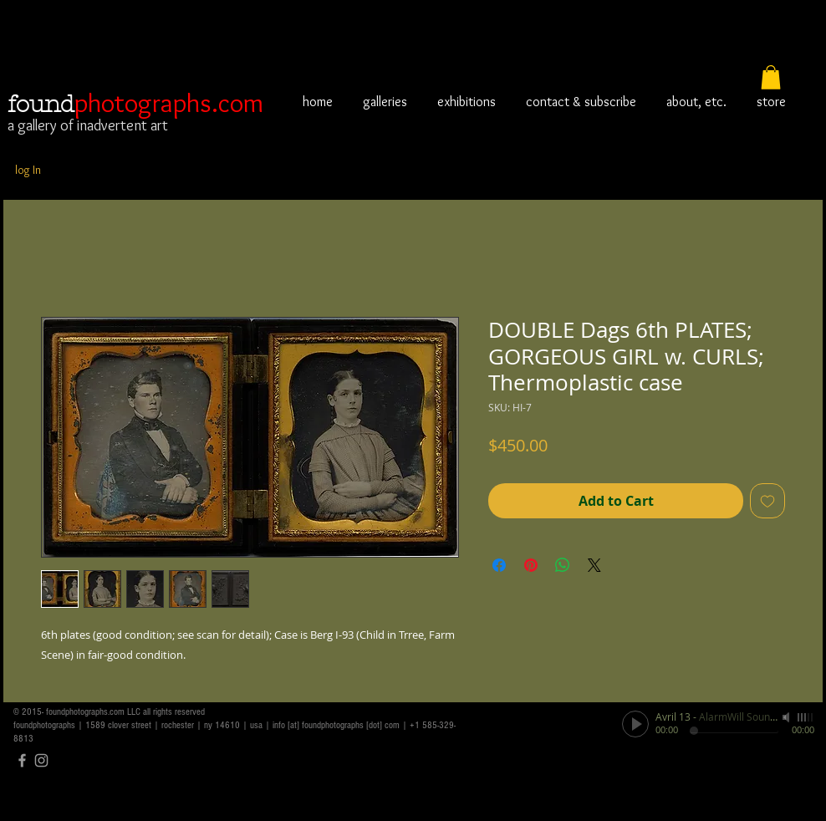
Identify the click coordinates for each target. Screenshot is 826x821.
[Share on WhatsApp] (563, 565)
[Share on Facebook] (499, 565)
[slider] (806, 717)
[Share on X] (594, 565)
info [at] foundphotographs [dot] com (336, 725)
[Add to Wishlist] (767, 500)
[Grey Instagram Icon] (41, 760)
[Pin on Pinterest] (531, 565)
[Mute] (787, 717)
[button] (771, 77)
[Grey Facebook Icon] (22, 760)
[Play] (635, 724)
